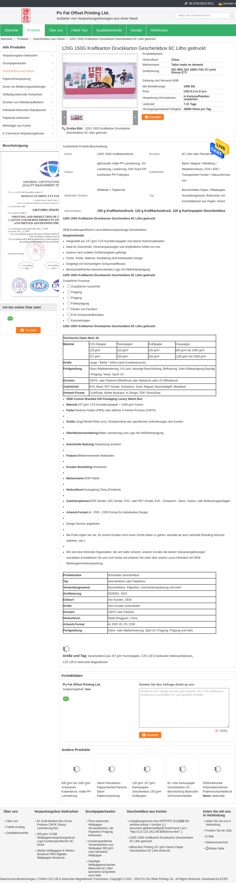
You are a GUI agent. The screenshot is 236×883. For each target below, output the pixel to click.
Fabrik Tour (79, 30)
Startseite (11, 30)
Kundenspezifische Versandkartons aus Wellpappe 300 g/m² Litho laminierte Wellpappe (101, 848)
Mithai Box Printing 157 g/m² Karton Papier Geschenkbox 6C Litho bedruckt (156, 848)
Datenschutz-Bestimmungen (18, 879)
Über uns (56, 30)
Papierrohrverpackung (16, 79)
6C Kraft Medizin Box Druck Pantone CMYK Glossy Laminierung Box (54, 824)
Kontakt (136, 30)
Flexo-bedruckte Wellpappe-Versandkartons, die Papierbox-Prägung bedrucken (100, 828)
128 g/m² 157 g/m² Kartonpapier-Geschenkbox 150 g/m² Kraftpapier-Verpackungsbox (146, 791)
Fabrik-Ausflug (15, 827)
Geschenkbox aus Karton (49, 39)
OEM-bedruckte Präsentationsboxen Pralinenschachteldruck (217, 787)
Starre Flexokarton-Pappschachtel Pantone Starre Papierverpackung (112, 789)
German (228, 3)
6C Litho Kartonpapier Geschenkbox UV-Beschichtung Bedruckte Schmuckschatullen (183, 789)
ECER (224, 879)
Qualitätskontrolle (109, 30)
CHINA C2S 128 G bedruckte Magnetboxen (65, 879)
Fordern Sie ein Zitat (219, 830)
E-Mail (210, 836)
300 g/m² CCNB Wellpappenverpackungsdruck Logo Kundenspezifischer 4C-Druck (56, 839)
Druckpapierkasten (14, 63)
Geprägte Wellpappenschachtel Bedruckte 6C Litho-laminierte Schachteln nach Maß (101, 868)
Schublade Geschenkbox (123, 575)
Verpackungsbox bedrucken (20, 55)
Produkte (33, 30)
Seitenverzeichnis (217, 842)
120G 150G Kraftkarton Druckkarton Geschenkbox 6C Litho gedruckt (161, 839)
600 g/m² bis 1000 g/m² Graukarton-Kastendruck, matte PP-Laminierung (77, 789)
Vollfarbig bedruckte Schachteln (22, 94)
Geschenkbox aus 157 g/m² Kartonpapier (114, 656)
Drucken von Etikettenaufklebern (23, 102)
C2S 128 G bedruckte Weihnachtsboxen (167, 656)
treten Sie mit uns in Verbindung (218, 822)
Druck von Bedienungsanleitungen (24, 86)
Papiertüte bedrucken (16, 118)
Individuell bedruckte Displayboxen (24, 110)
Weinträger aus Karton (17, 125)
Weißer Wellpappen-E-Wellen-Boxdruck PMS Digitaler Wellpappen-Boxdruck (56, 854)
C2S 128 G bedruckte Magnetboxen (85, 662)
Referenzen (159, 30)
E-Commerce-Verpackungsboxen (23, 133)
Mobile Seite (215, 848)
